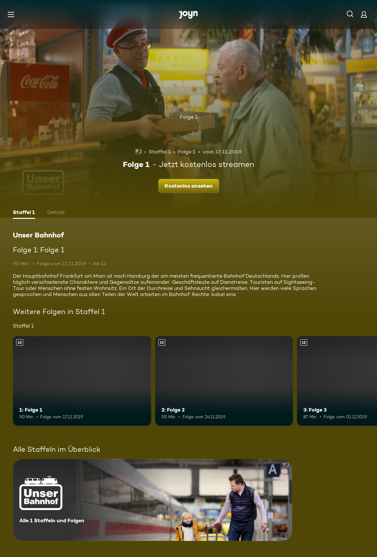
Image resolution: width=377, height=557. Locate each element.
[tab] (24, 213)
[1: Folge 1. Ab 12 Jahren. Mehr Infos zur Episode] (82, 381)
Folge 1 (189, 117)
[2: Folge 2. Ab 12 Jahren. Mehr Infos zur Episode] (224, 381)
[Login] (363, 14)
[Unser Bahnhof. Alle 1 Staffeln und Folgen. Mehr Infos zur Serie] (152, 500)
